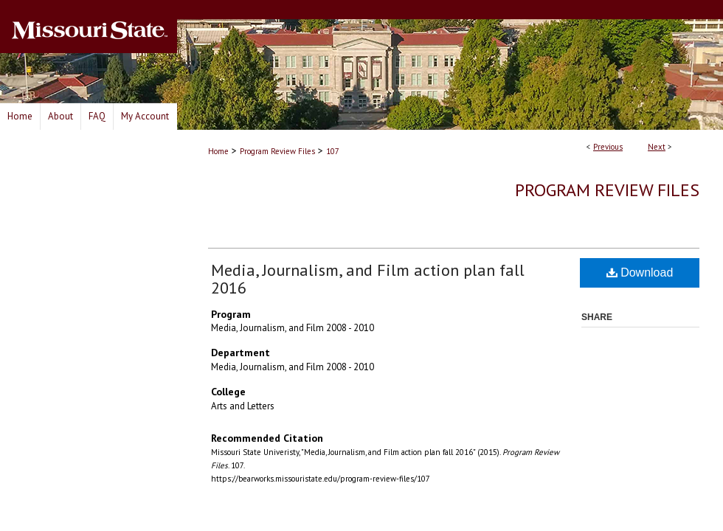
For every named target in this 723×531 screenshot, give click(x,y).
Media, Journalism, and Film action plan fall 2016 (368, 279)
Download (640, 272)
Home (218, 151)
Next (656, 147)
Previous (608, 147)
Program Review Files (277, 151)
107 (332, 151)
